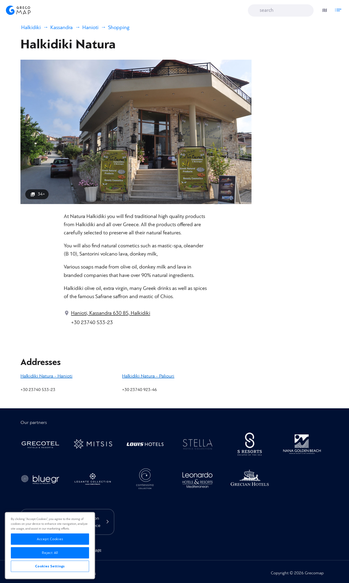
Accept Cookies (50, 539)
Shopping (118, 27)
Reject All (50, 552)
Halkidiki (31, 27)
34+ (41, 194)
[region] (50, 545)
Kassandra (61, 27)
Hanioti (90, 27)
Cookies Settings (50, 566)
